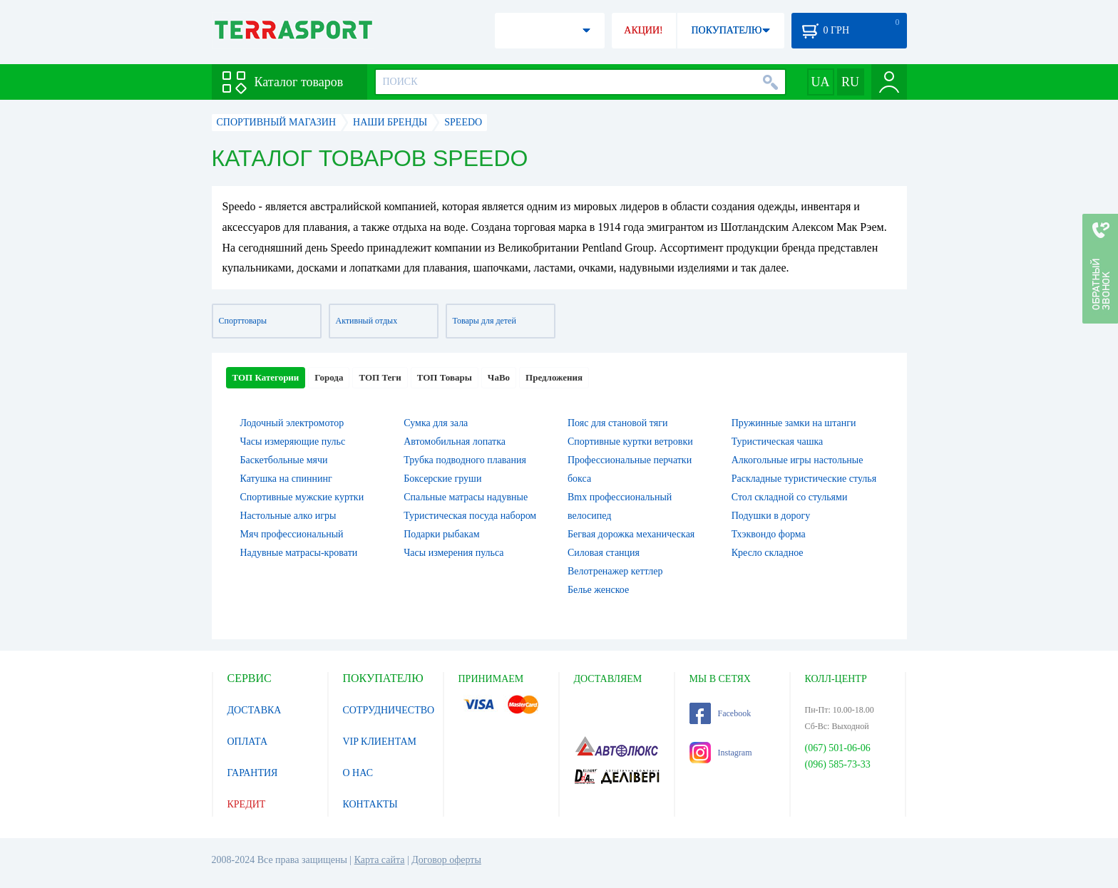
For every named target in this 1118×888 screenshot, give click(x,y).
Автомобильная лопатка (455, 441)
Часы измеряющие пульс (293, 441)
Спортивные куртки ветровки (630, 441)
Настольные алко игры (288, 515)
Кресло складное (768, 552)
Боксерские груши (442, 478)
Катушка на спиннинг (286, 478)
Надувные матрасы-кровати (299, 552)
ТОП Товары (444, 377)
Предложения (554, 377)
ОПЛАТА (247, 741)
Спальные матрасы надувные (466, 497)
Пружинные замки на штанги (794, 423)
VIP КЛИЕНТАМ (380, 741)
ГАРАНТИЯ (252, 773)
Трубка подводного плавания (465, 460)
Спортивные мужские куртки (302, 497)
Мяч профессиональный (292, 534)
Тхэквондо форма (769, 534)
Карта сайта (379, 860)
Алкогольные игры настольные (797, 460)
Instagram (720, 752)
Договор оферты (446, 860)
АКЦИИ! (643, 30)
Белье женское (598, 589)
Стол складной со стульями (790, 497)
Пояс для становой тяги (617, 423)
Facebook (720, 713)
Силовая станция (604, 552)
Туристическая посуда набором (470, 515)
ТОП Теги (380, 377)
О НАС (358, 773)
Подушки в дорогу (771, 515)
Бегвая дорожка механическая (631, 534)
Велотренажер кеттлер (615, 571)
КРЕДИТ (246, 804)
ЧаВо (499, 377)
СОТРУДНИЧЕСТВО (389, 710)
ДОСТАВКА (254, 710)
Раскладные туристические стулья (804, 478)
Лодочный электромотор (292, 423)
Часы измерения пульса (453, 552)
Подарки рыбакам (441, 534)
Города (328, 377)
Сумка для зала (436, 423)
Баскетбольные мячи (284, 460)
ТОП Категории (265, 377)
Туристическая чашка (778, 441)
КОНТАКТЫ (370, 804)
